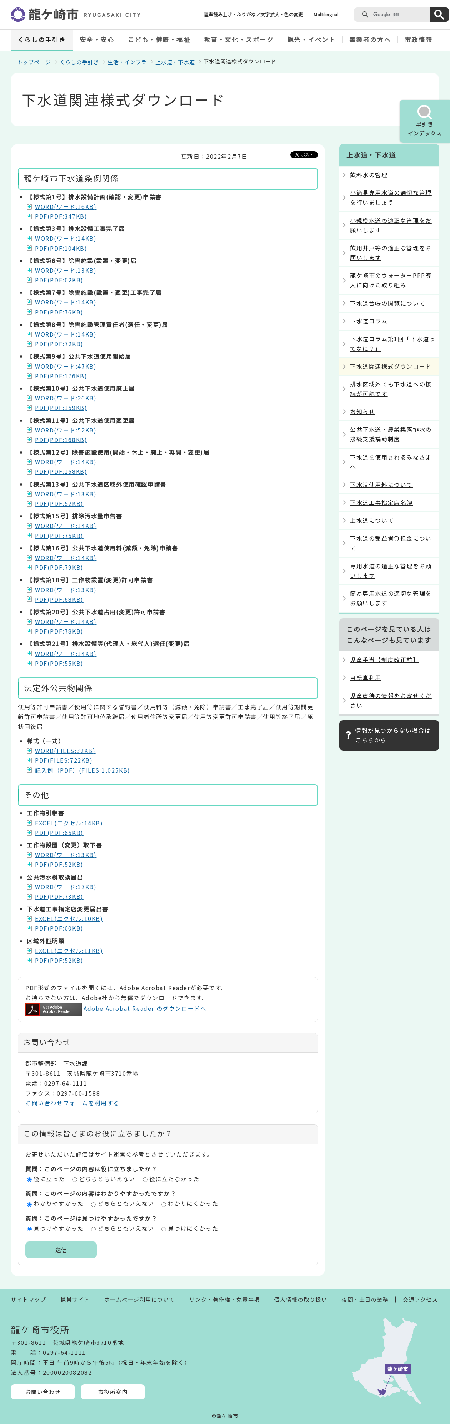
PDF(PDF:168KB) (61, 439)
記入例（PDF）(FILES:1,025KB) (82, 770)
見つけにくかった (193, 1228)
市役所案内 (113, 1391)
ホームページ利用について (139, 1299)
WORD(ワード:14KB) (65, 238)
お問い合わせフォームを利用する (72, 1102)
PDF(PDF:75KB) (59, 535)
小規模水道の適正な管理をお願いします (391, 225)
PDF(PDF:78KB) (59, 631)
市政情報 (418, 39)
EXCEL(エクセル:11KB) (69, 950)
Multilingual (326, 14)
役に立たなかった (174, 1178)
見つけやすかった (59, 1228)
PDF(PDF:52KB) (59, 503)
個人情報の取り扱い (301, 1299)
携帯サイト (75, 1299)
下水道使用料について (381, 484)
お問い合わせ (43, 1391)
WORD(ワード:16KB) (65, 206)
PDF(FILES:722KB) (64, 760)
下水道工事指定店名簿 (381, 502)
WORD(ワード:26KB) (65, 398)
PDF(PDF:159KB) (61, 407)
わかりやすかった (59, 1203)
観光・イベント (311, 39)
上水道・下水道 (175, 62)
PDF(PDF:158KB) (61, 471)
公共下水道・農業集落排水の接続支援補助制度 (391, 434)
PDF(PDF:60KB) (59, 928)
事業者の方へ (370, 39)
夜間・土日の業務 (365, 1299)
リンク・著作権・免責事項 (224, 1299)
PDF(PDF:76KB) (59, 312)
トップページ (34, 62)
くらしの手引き (42, 39)
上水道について (372, 520)
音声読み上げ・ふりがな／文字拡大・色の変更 (253, 14)
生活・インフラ (127, 62)
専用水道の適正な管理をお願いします (391, 571)
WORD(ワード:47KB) (65, 366)
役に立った (49, 1178)
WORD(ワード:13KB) (65, 270)
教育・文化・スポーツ (239, 39)
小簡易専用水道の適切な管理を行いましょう (391, 197)
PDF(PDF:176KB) (61, 376)
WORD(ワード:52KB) (65, 430)
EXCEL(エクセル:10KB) (69, 918)
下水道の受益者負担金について (391, 543)
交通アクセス (420, 1299)
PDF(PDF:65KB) (59, 832)
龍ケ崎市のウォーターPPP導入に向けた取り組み (390, 280)
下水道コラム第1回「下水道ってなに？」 (392, 343)
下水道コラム (369, 321)
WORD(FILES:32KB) (65, 750)
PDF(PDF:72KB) (59, 343)
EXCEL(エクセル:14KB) (69, 823)
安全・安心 (97, 39)
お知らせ (362, 411)
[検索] (399, 14)
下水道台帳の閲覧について (387, 303)
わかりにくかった (193, 1203)
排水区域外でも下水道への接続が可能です (391, 389)
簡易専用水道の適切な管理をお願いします (391, 598)
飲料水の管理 (369, 174)
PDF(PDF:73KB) (59, 896)
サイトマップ (28, 1299)
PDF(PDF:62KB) (59, 280)
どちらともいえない (107, 1178)
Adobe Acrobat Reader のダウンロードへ (115, 1008)
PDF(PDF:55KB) (59, 663)
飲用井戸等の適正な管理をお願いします (391, 253)
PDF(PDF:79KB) (59, 567)
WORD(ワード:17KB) (65, 886)
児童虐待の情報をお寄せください (391, 700)
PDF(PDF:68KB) (59, 599)
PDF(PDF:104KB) (61, 248)
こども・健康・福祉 (159, 39)
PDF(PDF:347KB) (61, 216)
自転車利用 (365, 677)
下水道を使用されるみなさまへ (391, 462)
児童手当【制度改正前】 (384, 659)
